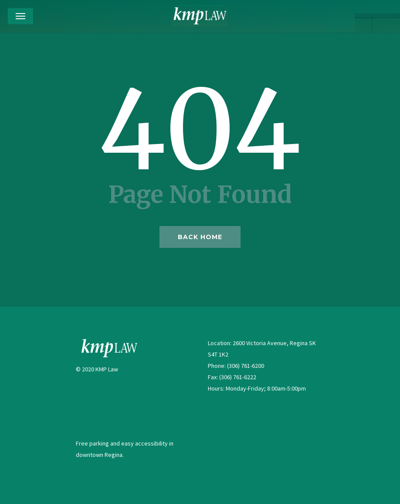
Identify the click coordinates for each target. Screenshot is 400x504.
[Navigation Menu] (20, 16)
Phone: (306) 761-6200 (236, 366)
